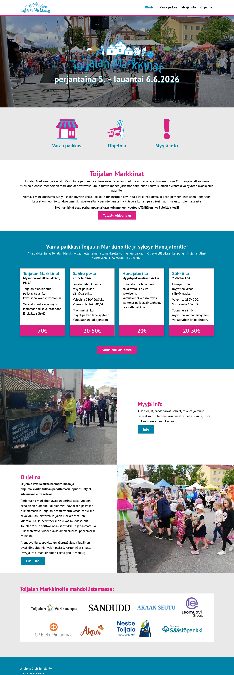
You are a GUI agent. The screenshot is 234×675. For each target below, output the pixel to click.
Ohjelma (206, 7)
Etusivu (150, 7)
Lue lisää (32, 561)
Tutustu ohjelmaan (117, 215)
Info (146, 429)
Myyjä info (188, 7)
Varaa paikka (168, 7)
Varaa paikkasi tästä (117, 350)
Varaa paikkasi (67, 145)
